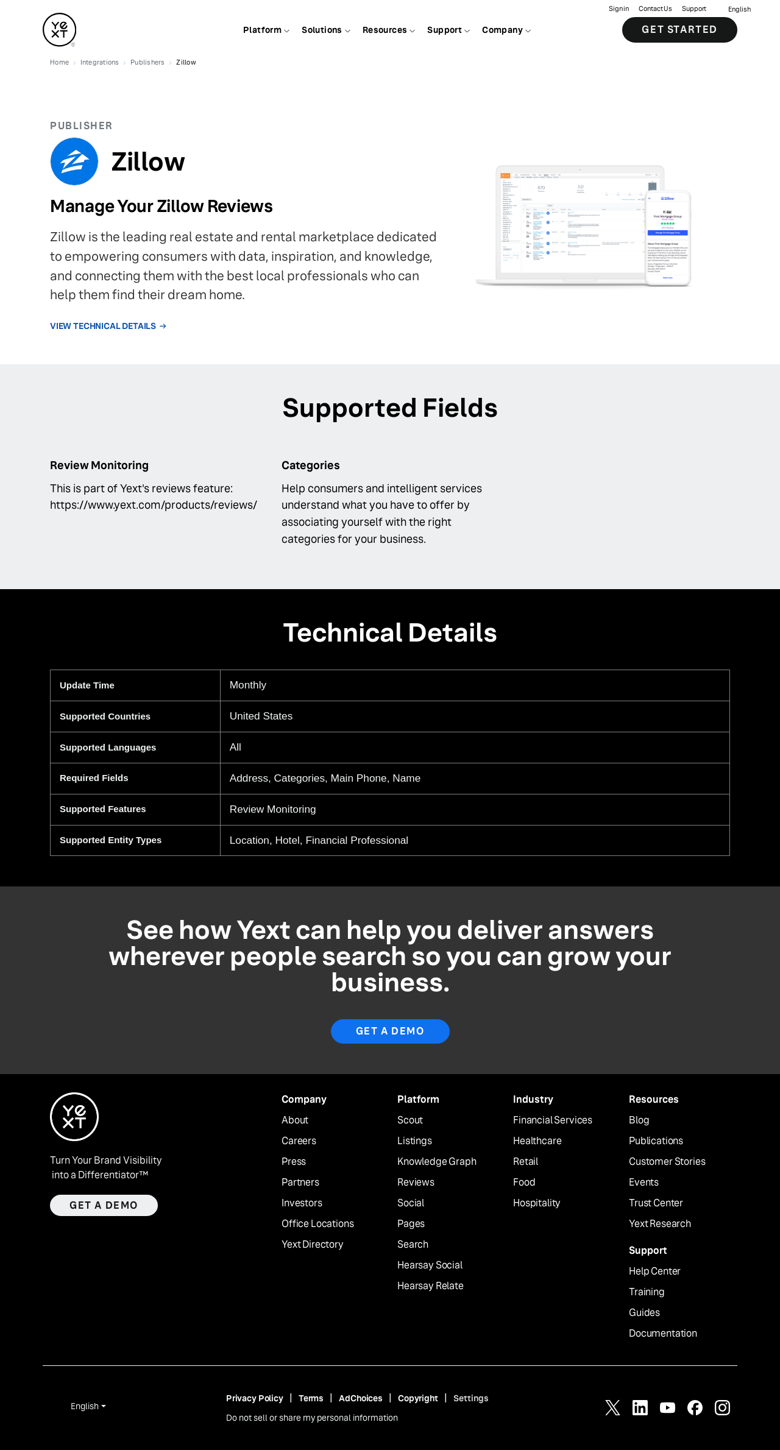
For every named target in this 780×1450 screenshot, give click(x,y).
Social (410, 1203)
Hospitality (537, 1203)
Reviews (415, 1182)
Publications (656, 1141)
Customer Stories (667, 1162)
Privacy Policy (254, 1398)
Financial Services (552, 1120)
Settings (471, 1398)
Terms (311, 1398)
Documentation (663, 1334)
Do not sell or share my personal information (312, 1417)
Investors (302, 1203)
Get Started (680, 30)
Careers (299, 1141)
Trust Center (656, 1203)
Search (412, 1245)
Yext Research (660, 1224)
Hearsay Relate (430, 1286)
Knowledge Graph (437, 1162)
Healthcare (537, 1141)
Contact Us (655, 9)
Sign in (619, 9)
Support (694, 9)
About (295, 1120)
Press (294, 1162)
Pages (411, 1224)
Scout (410, 1120)
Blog (639, 1120)
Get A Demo (390, 1031)
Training (647, 1292)
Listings (414, 1141)
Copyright (418, 1398)
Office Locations (317, 1224)
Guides (644, 1313)
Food (524, 1182)
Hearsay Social (430, 1265)
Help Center (655, 1271)
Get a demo (103, 1205)
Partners (300, 1182)
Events (644, 1182)
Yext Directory (313, 1245)
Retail (525, 1162)
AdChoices (361, 1398)
